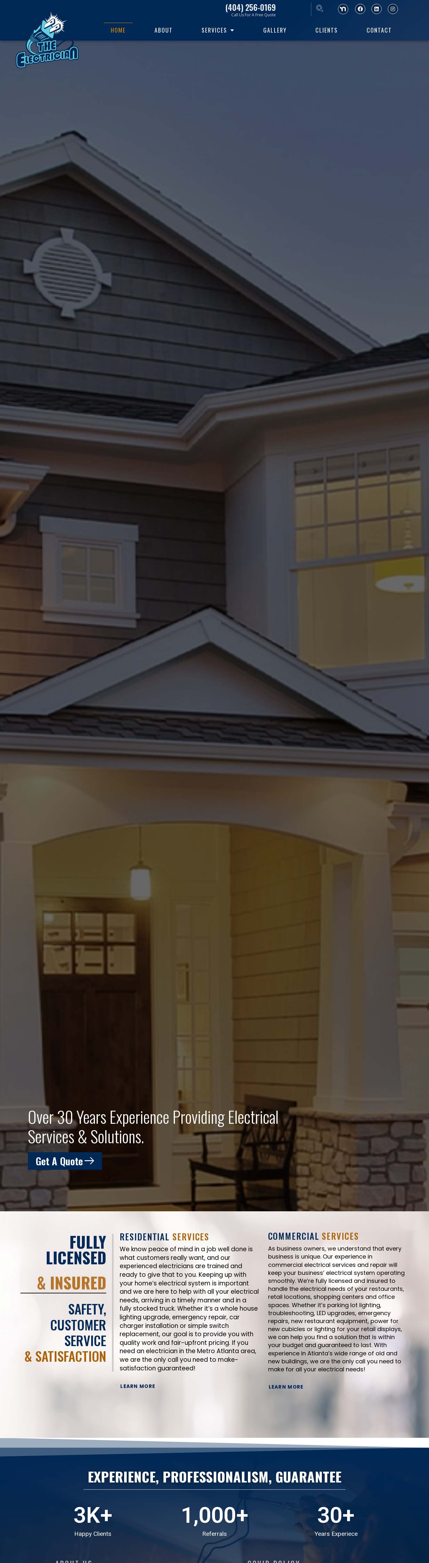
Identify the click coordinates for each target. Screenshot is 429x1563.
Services (218, 30)
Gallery (275, 30)
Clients (326, 30)
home (118, 30)
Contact (379, 30)
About (164, 30)
